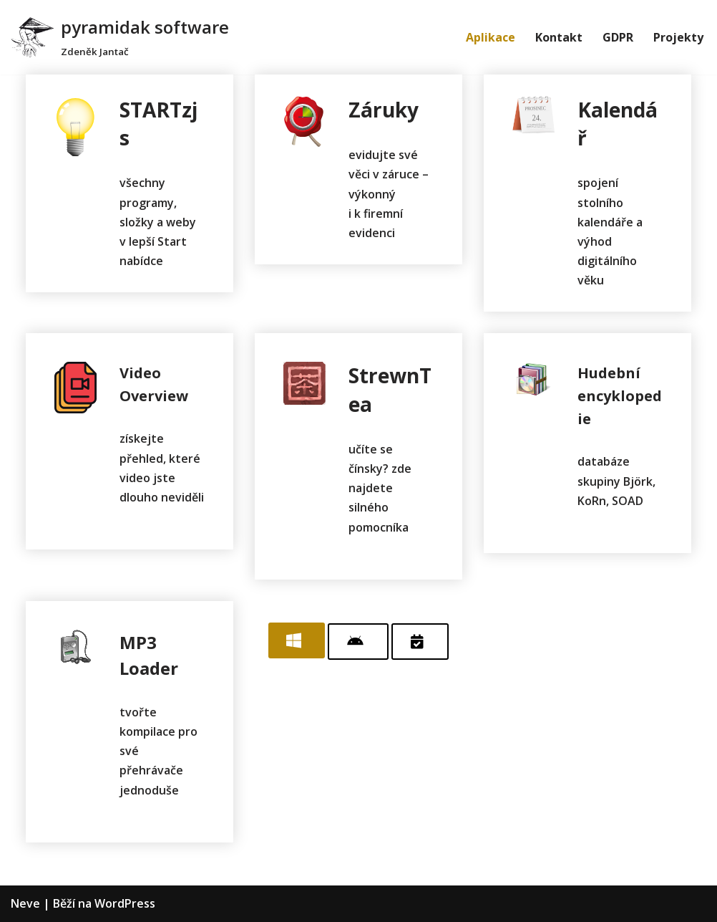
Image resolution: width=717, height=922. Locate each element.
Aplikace (490, 37)
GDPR (618, 37)
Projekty (678, 37)
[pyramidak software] (120, 37)
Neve (25, 903)
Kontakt (558, 37)
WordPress (124, 903)
